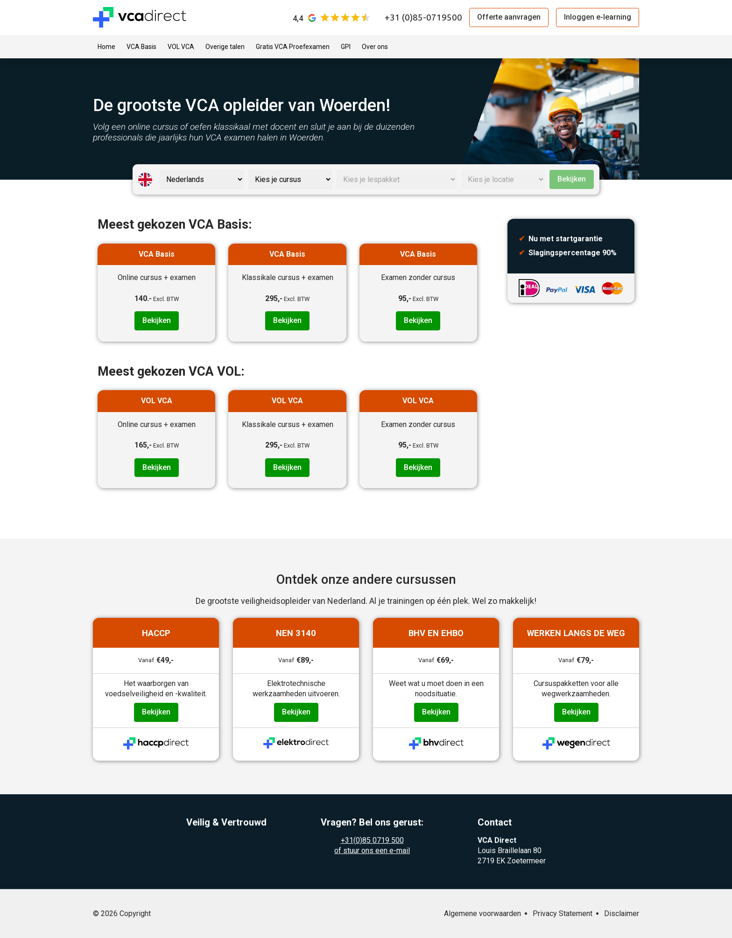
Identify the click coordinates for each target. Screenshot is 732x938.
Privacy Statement (562, 913)
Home (106, 46)
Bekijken (571, 179)
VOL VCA (181, 46)
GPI (346, 46)
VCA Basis (141, 46)
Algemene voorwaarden (482, 913)
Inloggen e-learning (597, 17)
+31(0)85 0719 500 (372, 840)
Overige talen (225, 46)
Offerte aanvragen (509, 17)
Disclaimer (621, 913)
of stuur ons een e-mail (372, 850)
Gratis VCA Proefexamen (293, 46)
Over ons (375, 46)
